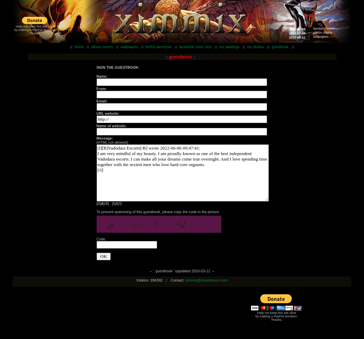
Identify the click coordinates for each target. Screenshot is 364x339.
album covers (322, 32)
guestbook (280, 47)
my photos (255, 47)
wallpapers (321, 37)
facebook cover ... (326, 28)
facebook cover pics (195, 47)
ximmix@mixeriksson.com (206, 280)
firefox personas (158, 47)
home (79, 47)
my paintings (229, 47)
